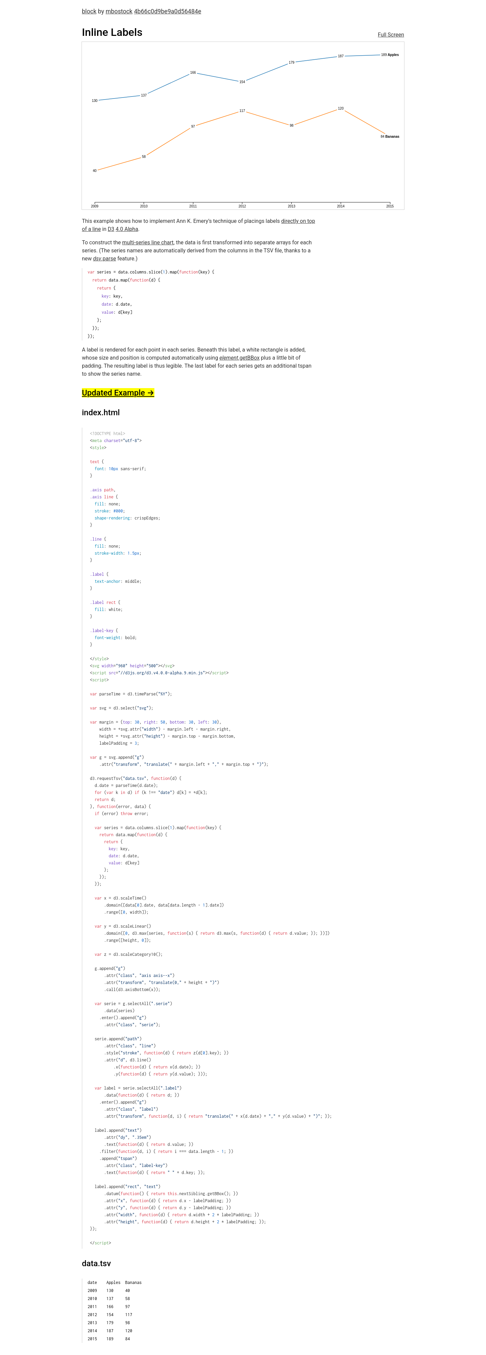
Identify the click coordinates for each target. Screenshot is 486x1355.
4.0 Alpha (127, 229)
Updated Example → (118, 392)
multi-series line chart (148, 242)
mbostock (119, 11)
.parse (104, 258)
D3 (111, 229)
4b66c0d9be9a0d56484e (167, 11)
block (89, 11)
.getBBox (239, 358)
